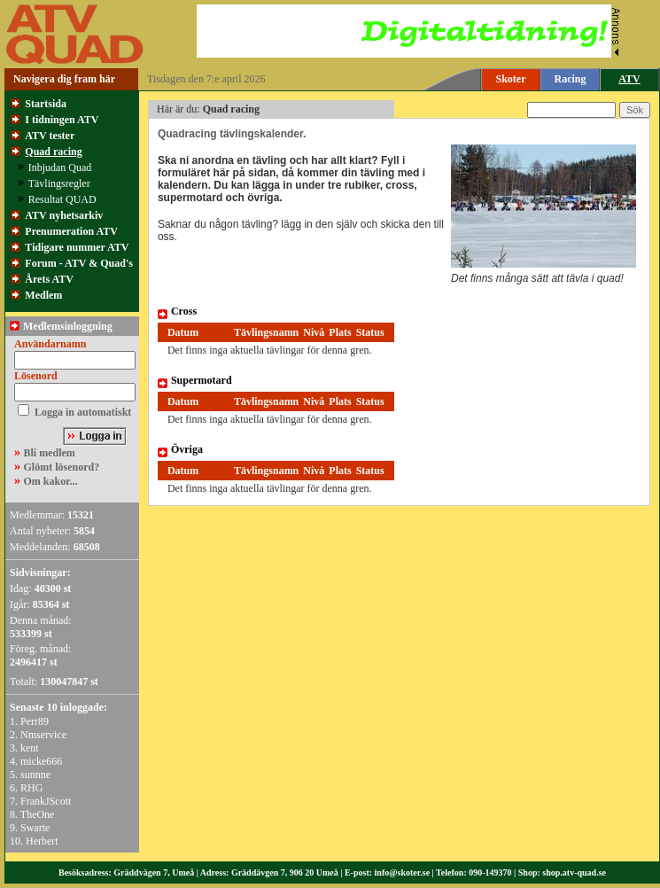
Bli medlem (49, 453)
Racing (570, 79)
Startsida (45, 103)
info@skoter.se (403, 872)
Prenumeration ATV (71, 231)
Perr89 (34, 721)
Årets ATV (49, 279)
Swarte (35, 828)
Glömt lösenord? (62, 467)
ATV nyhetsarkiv (64, 215)
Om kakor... (51, 481)
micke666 (41, 761)
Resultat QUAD (62, 199)
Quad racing (53, 151)
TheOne (37, 814)
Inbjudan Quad (60, 167)
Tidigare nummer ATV (76, 247)
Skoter (511, 79)
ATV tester (49, 135)
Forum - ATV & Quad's (79, 263)
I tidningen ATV (61, 119)
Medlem (43, 295)
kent (29, 748)
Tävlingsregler (59, 183)
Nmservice (43, 734)
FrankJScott (45, 801)
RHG (31, 788)
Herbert (42, 841)
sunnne (35, 774)
